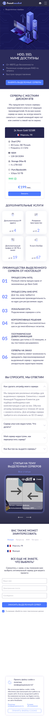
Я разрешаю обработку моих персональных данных (23, 611)
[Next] (28, 517)
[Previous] (20, 517)
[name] (24, 581)
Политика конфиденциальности (16, 705)
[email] (24, 588)
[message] (24, 595)
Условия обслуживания (32, 705)
